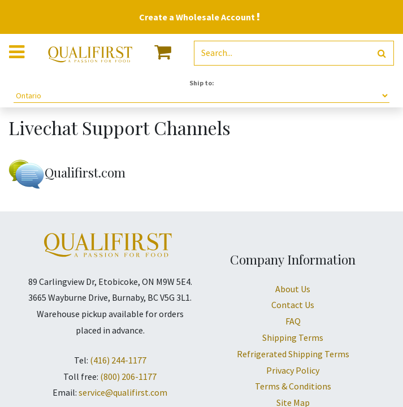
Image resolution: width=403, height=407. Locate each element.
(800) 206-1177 (128, 376)
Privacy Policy (292, 370)
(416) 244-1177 (118, 360)
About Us (292, 289)
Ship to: (201, 83)
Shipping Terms (292, 337)
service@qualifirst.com (123, 392)
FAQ (293, 321)
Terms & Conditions (293, 386)
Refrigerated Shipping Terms (293, 354)
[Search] (381, 53)
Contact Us (292, 304)
